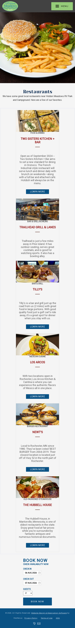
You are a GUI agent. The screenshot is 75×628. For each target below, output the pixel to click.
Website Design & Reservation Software (49, 613)
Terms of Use (46, 618)
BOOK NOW (37, 601)
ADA (58, 618)
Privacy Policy (30, 618)
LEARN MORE (37, 191)
